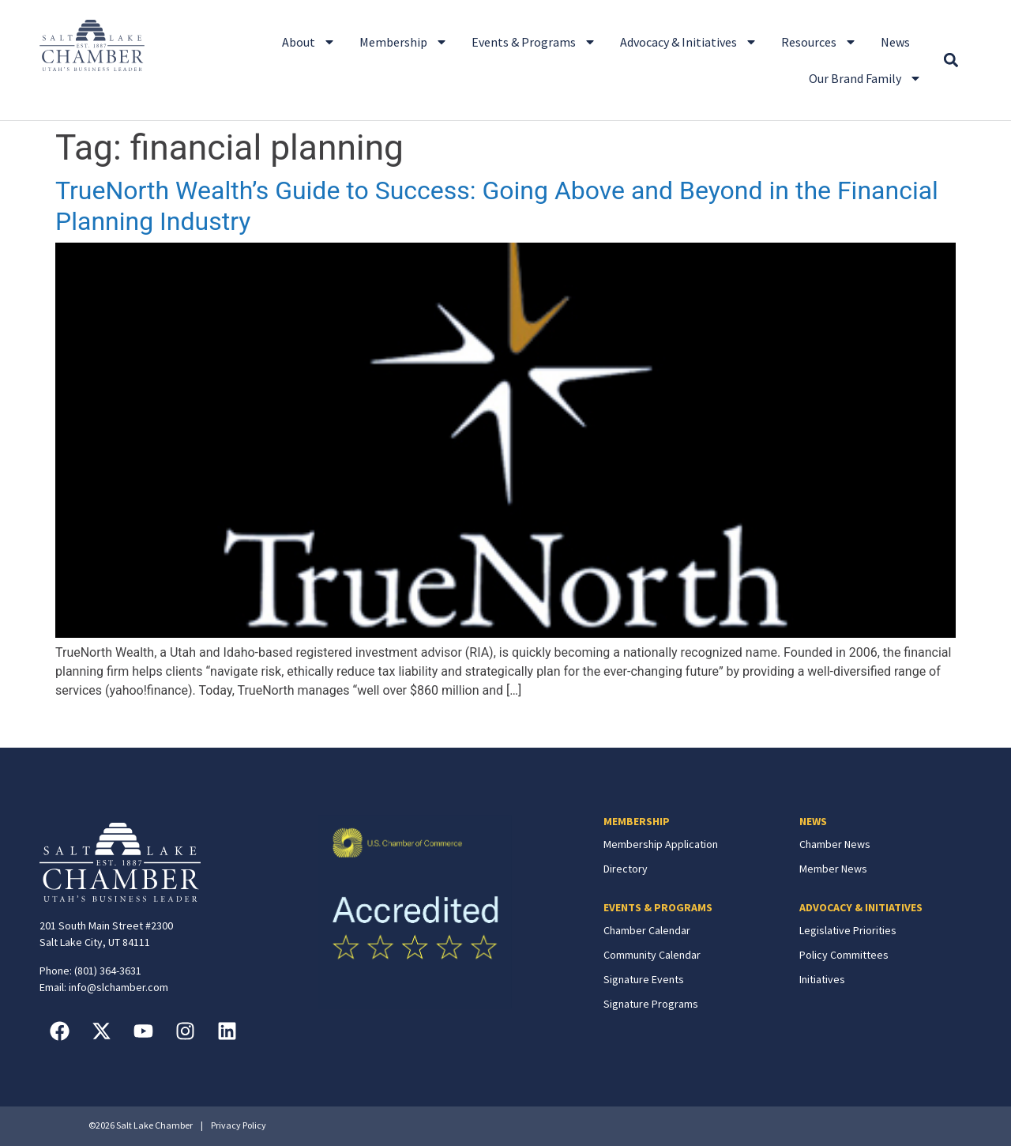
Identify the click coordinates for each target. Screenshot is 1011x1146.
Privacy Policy (238, 1125)
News (895, 42)
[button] (951, 60)
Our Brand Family (865, 78)
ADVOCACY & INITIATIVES (861, 907)
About (309, 42)
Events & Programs (534, 42)
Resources (819, 42)
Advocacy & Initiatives (688, 42)
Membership (403, 42)
